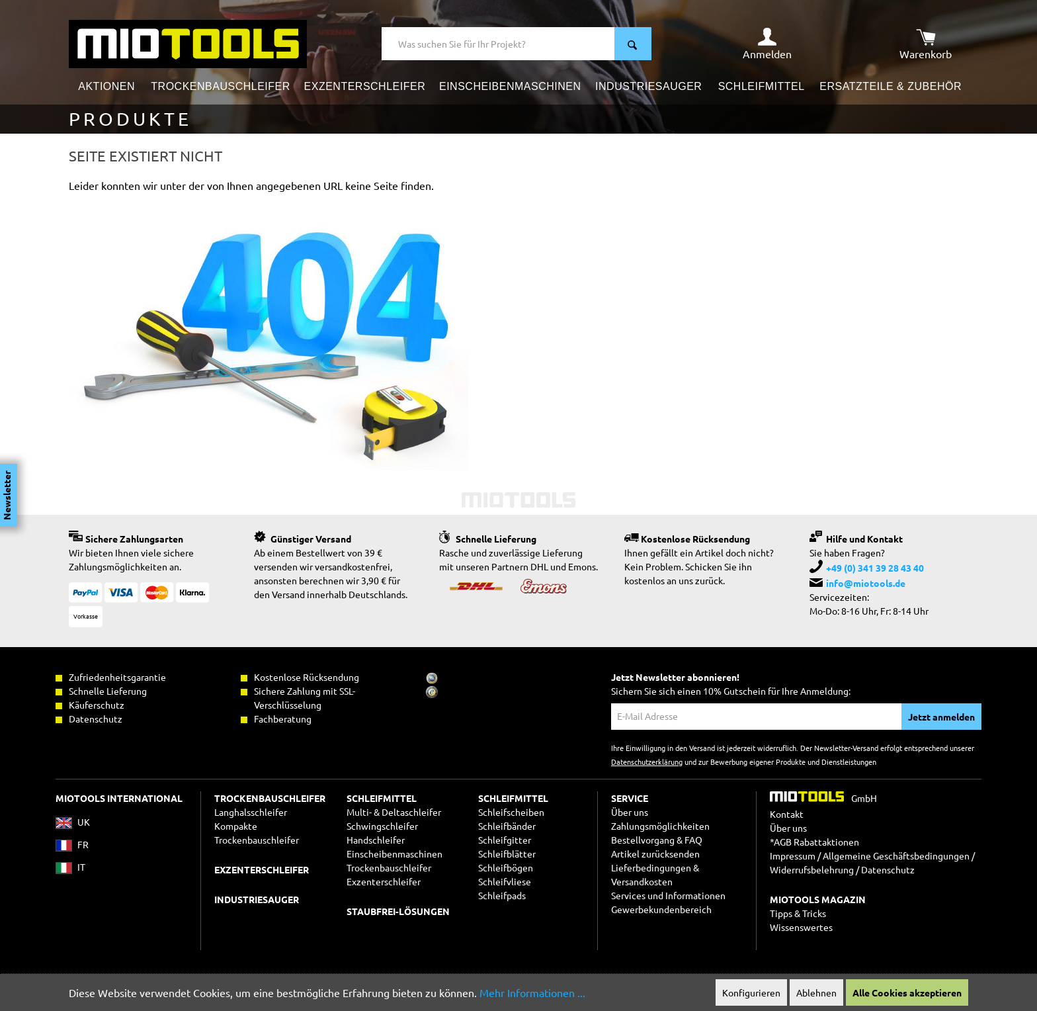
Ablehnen (816, 992)
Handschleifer (376, 840)
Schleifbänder (507, 826)
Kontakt (787, 814)
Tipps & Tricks (798, 913)
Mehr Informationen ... (532, 992)
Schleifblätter (507, 853)
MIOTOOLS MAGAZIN (818, 899)
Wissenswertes (801, 927)
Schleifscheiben (511, 812)
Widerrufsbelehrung (812, 869)
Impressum (792, 855)
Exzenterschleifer (384, 881)
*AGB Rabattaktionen (814, 842)
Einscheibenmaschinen (394, 853)
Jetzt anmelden (941, 717)
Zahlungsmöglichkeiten (660, 826)
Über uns (629, 812)
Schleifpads (502, 895)
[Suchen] (632, 43)
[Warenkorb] (925, 44)
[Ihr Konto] (767, 44)
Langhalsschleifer (250, 812)
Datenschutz (888, 869)
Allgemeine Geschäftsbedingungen (896, 855)
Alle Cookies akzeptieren (907, 992)
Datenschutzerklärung (647, 761)
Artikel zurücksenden (655, 853)
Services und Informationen (668, 895)
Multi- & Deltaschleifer (394, 812)
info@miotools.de (865, 583)
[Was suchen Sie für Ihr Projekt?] (498, 43)
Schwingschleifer (382, 826)
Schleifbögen (505, 867)
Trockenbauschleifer (389, 867)
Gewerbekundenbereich (661, 909)
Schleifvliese (504, 881)
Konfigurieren (751, 992)
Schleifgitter (504, 840)
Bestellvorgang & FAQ (656, 840)
